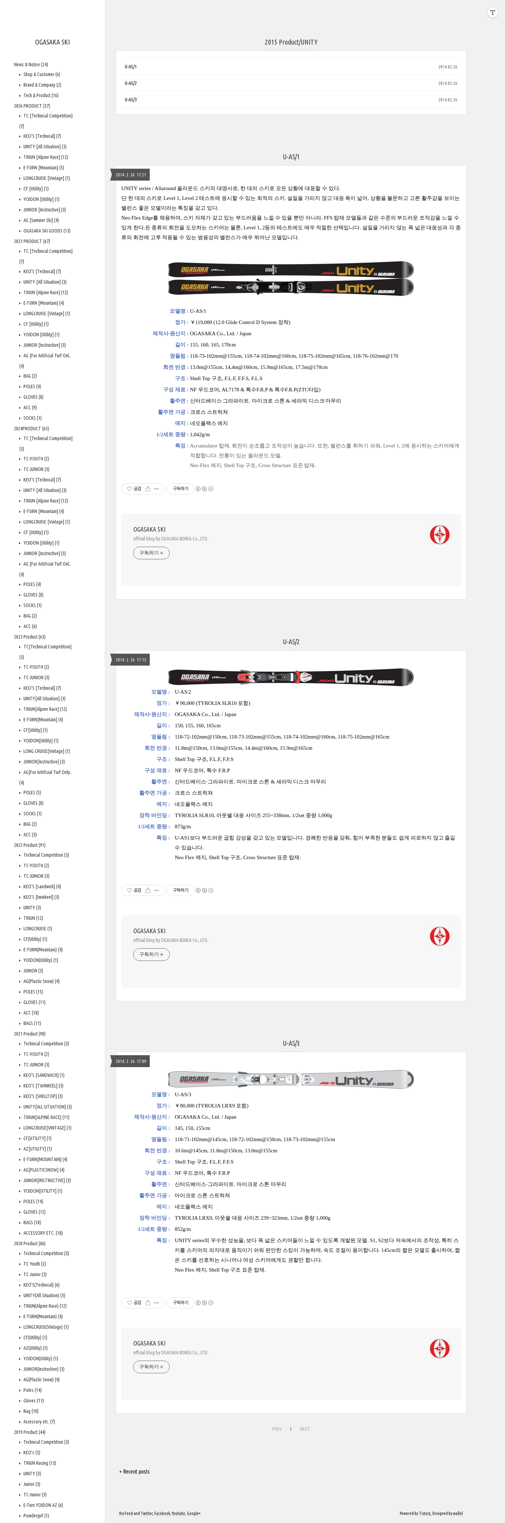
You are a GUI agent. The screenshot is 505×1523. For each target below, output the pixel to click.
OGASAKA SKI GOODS (46, 231)
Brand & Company (41, 85)
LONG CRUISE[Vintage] (46, 751)
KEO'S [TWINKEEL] (42, 1086)
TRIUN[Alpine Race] (44, 709)
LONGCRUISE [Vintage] (46, 178)
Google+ (194, 1513)
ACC (29, 407)
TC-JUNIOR (35, 469)
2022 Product (30, 845)
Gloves (33, 1400)
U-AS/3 (131, 99)
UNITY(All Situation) (43, 1295)
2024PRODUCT (31, 428)
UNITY (31, 907)
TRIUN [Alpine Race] (45, 157)
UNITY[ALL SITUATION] (47, 1107)
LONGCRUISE (37, 928)
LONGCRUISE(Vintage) (45, 1327)
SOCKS (32, 418)
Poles (32, 1390)
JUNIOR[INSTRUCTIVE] (46, 1180)
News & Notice (31, 64)
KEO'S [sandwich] (41, 886)
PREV (277, 1429)
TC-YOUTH (35, 458)
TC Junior (34, 1274)
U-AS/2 (131, 83)
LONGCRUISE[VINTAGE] (47, 1128)
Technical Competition (45, 855)
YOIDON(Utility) (40, 960)
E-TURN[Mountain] (42, 719)
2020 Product (30, 1243)
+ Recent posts (134, 1471)
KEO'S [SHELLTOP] (42, 1096)
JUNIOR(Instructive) (43, 1369)
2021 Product (30, 1034)
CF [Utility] (35, 188)
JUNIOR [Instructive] (44, 210)
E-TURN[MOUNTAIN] (44, 1159)
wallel (458, 1513)
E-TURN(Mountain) (42, 949)
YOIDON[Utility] (40, 740)
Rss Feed (126, 1513)
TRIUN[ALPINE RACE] (45, 1117)
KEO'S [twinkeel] (40, 897)
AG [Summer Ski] (40, 220)
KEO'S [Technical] (41, 136)
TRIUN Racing (39, 1463)
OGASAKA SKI (52, 42)
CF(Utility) (34, 939)
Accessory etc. (38, 1421)
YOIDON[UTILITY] (42, 1191)
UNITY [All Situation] (44, 146)
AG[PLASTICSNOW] (43, 1170)
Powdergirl (35, 1515)
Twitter (147, 1513)
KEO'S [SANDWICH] (43, 1075)
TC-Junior (34, 1494)
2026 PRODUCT (32, 106)
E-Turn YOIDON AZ (42, 1505)
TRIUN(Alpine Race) (44, 1306)
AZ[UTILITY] (37, 1149)
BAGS (31, 1023)
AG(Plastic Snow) (41, 981)
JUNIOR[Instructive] (43, 761)
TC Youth (34, 1264)
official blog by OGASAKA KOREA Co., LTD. (170, 538)
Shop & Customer (41, 74)
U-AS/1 (131, 66)
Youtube (178, 1513)
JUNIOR (32, 970)
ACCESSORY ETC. (42, 1233)
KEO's (31, 1452)
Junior (31, 1484)
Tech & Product (40, 95)
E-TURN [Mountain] (43, 167)
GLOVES (32, 397)
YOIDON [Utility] (41, 199)
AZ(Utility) (35, 1348)
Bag (30, 1411)
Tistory (425, 1513)
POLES (31, 386)
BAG (29, 376)
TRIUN (32, 918)
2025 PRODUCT (32, 241)
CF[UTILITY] (37, 1138)
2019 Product (30, 1432)
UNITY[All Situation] (44, 698)
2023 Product (30, 637)
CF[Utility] (35, 730)
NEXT (305, 1429)
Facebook (162, 1513)
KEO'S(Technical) (41, 1285)
